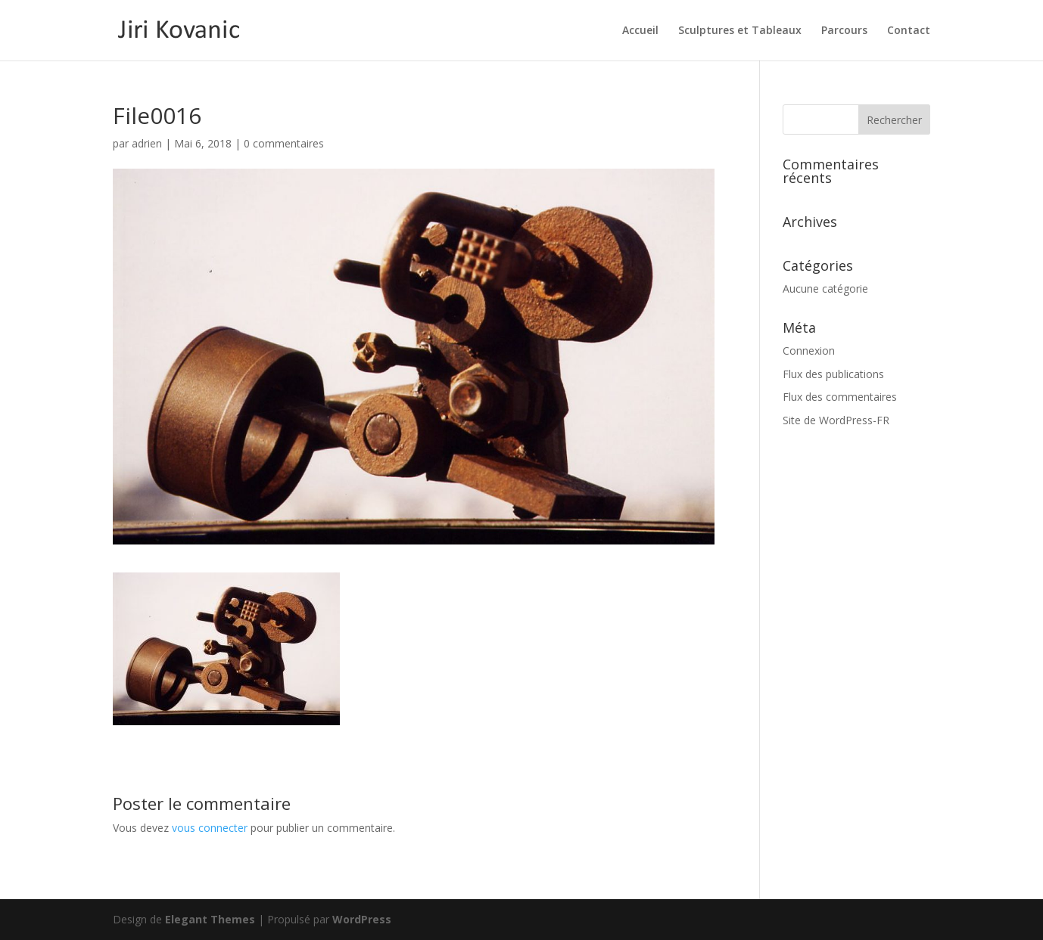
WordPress (361, 919)
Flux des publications (833, 374)
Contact (908, 31)
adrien (147, 143)
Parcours (844, 31)
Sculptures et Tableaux (740, 31)
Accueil (640, 31)
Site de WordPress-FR (836, 420)
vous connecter (210, 828)
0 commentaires (284, 143)
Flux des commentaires (840, 396)
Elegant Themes (210, 919)
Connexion (809, 350)
